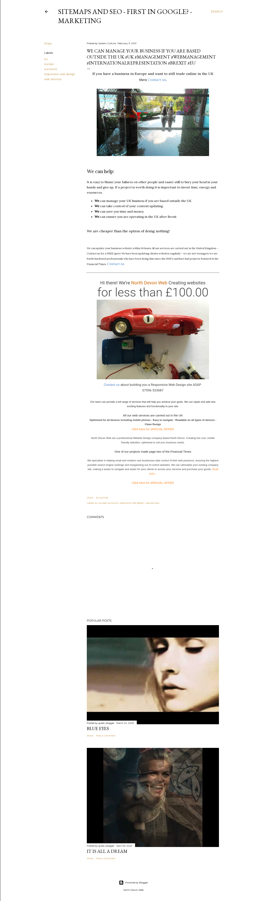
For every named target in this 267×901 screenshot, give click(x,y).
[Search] (217, 11)
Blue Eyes (98, 728)
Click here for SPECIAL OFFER (153, 429)
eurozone (50, 69)
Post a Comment (105, 735)
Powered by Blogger (133, 882)
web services (53, 79)
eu (46, 59)
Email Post (102, 497)
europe (49, 64)
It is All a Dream (107, 851)
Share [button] (48, 43)
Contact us (157, 79)
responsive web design (59, 74)
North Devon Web (149, 283)
